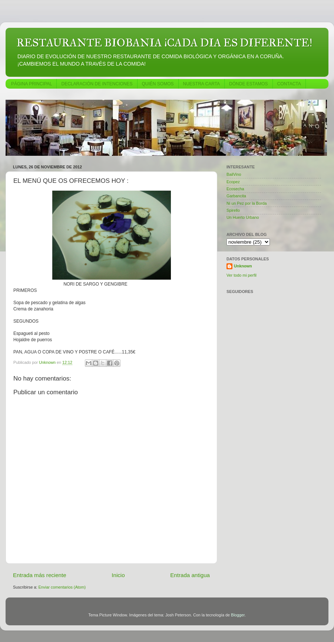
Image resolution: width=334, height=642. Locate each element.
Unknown (243, 266)
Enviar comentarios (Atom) (62, 587)
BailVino (233, 174)
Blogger (238, 615)
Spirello (233, 210)
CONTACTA (289, 83)
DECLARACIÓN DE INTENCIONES (96, 83)
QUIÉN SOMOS (158, 83)
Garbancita (236, 196)
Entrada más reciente (39, 575)
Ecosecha (235, 189)
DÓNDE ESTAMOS (248, 83)
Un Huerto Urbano (242, 217)
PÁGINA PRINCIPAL (31, 83)
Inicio (118, 575)
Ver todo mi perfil (241, 275)
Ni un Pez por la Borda (246, 203)
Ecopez (233, 182)
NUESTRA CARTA (201, 83)
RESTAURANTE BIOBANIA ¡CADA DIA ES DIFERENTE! (164, 42)
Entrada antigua (190, 575)
